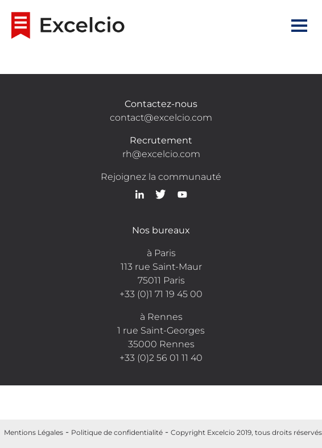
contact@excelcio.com (161, 117)
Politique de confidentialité (117, 432)
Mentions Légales (33, 432)
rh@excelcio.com (161, 154)
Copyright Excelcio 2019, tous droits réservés (246, 432)
